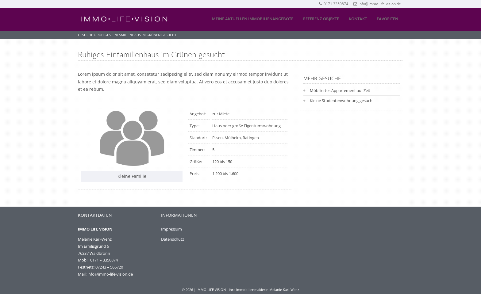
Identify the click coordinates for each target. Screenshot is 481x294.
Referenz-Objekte (321, 18)
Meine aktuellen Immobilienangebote (252, 18)
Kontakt (358, 18)
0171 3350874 (333, 3)
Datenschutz (172, 239)
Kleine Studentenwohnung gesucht (342, 100)
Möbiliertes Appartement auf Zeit (340, 90)
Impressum (171, 229)
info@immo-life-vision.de (377, 3)
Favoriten (387, 18)
